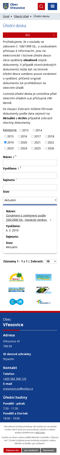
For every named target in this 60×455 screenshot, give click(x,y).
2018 (51, 136)
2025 (37, 148)
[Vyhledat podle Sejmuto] (30, 187)
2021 (37, 142)
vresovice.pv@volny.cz (18, 389)
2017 (37, 136)
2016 (24, 136)
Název (8, 157)
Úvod (6, 16)
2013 (25, 130)
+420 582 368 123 (14, 379)
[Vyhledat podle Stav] (30, 200)
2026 (51, 148)
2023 (10, 148)
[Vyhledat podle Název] (30, 163)
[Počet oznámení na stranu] (50, 261)
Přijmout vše (12, 450)
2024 (24, 148)
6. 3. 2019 (12, 230)
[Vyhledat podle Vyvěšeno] (30, 175)
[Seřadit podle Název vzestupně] (16, 155)
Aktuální (11, 247)
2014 (39, 130)
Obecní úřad (21, 16)
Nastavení (48, 450)
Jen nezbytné (31, 450)
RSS (40, 35)
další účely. (40, 432)
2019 (10, 142)
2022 (51, 142)
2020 (24, 142)
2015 (10, 136)
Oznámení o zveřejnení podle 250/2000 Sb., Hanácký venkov (29, 218)
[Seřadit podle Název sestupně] (16, 156)
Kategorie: (10, 130)
